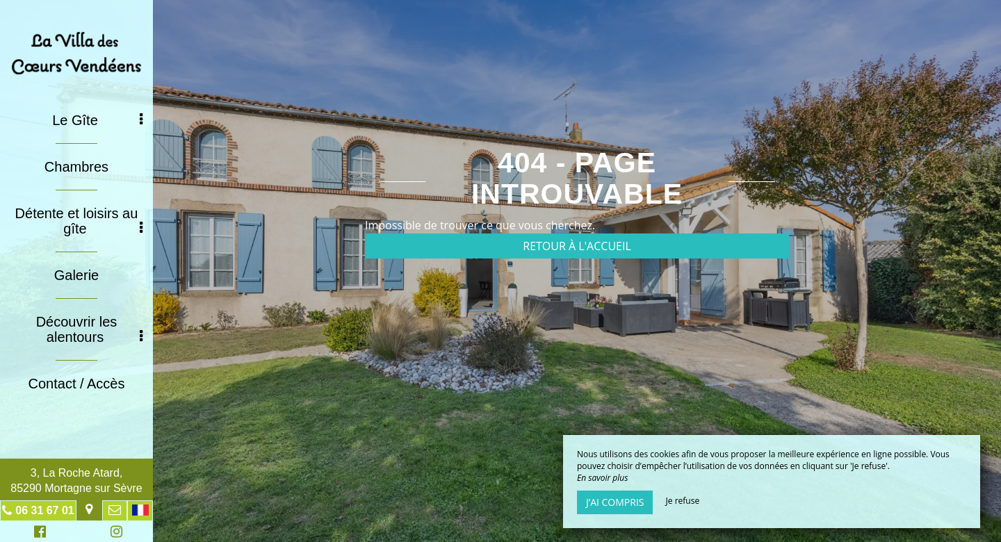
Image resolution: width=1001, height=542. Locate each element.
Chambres (76, 166)
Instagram (114, 533)
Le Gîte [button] (97, 120)
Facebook (38, 533)
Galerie (76, 275)
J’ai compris (615, 502)
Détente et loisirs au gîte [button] (79, 221)
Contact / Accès (77, 383)
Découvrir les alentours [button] (89, 329)
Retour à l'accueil (577, 246)
